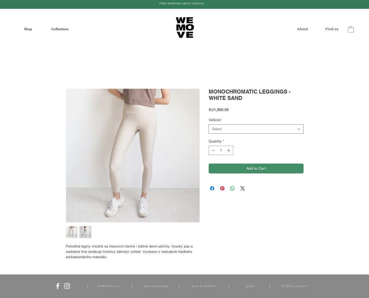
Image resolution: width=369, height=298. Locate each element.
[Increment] (229, 150)
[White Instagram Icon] (67, 286)
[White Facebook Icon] (58, 286)
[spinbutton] (221, 150)
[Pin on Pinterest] (222, 188)
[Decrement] (212, 150)
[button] (351, 28)
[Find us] (332, 29)
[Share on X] (242, 188)
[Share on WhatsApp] (232, 188)
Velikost (215, 120)
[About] (303, 29)
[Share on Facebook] (212, 188)
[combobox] (256, 129)
